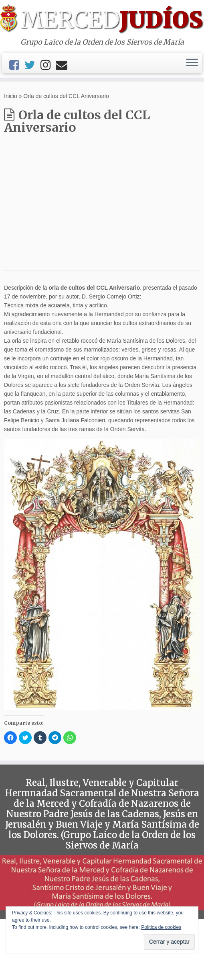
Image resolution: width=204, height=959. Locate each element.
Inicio (10, 96)
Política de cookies (161, 927)
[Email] (64, 65)
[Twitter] (32, 65)
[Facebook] (16, 65)
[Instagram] (48, 65)
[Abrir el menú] (192, 63)
